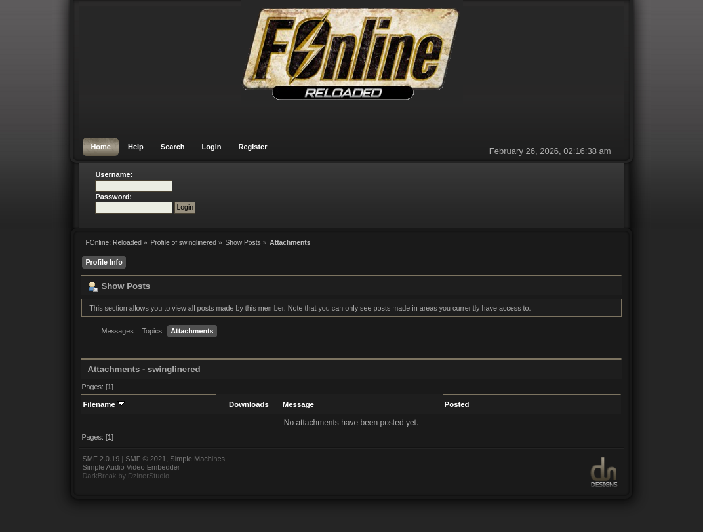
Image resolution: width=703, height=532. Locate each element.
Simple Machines (197, 459)
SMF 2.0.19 (100, 459)
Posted (457, 404)
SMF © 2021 (145, 459)
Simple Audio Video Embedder (131, 467)
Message (298, 404)
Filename (104, 404)
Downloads (249, 404)
